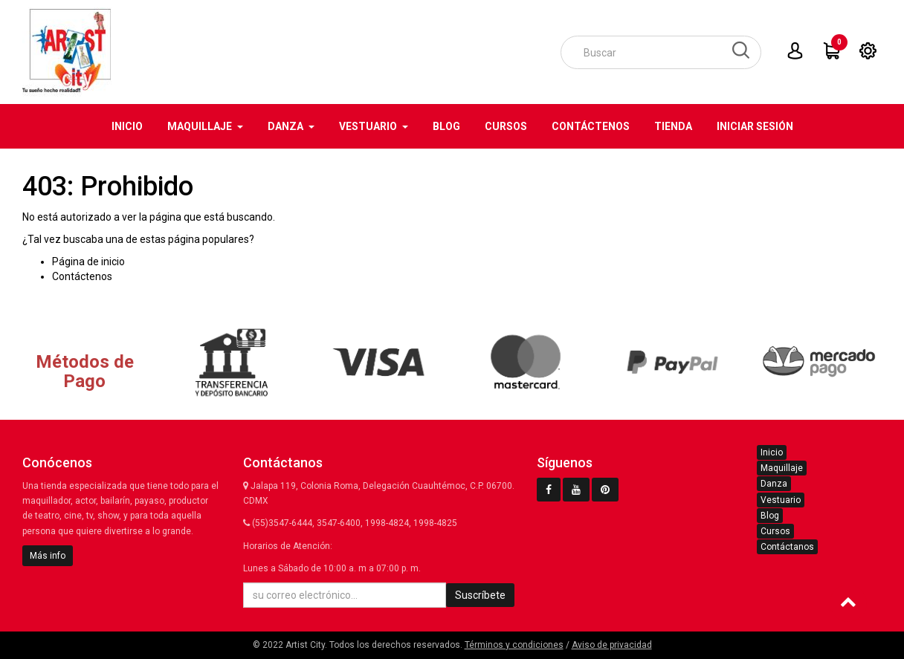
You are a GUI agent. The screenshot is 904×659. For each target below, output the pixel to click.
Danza (774, 483)
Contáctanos (787, 547)
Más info (47, 556)
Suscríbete (480, 595)
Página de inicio (88, 261)
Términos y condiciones (514, 645)
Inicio (772, 452)
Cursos (775, 531)
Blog (770, 515)
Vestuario (781, 500)
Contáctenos (82, 276)
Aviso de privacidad (612, 645)
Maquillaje (782, 468)
